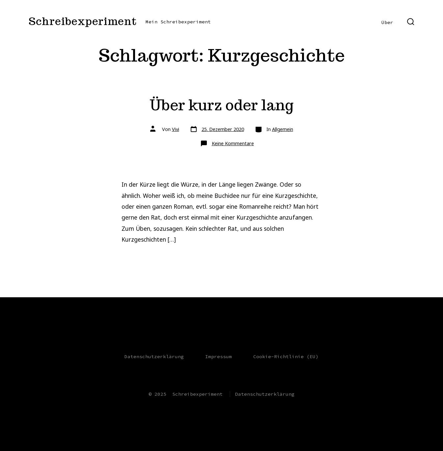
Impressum (218, 356)
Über (387, 22)
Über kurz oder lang (221, 104)
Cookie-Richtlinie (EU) (285, 356)
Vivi (175, 129)
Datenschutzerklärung (154, 356)
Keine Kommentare (233, 143)
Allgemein (282, 129)
